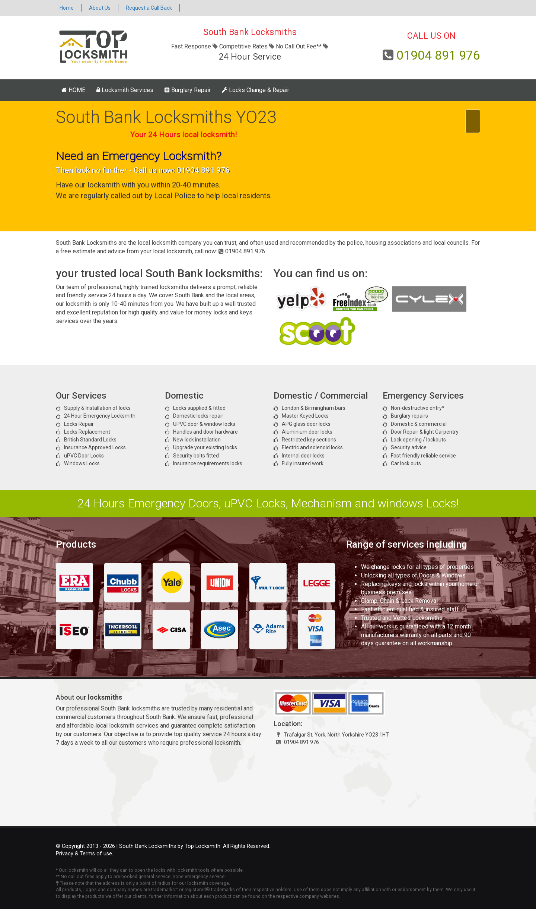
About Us (100, 8)
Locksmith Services (124, 90)
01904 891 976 (438, 55)
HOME (73, 90)
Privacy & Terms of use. (84, 854)
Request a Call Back (149, 8)
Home (67, 8)
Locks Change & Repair (255, 90)
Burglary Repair (188, 90)
